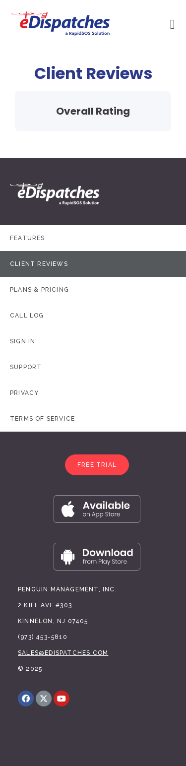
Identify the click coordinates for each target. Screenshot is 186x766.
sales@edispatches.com (63, 652)
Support (26, 367)
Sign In (22, 341)
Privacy (24, 392)
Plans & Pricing (39, 289)
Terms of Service (42, 418)
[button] (97, 464)
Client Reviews (39, 263)
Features (27, 238)
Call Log (27, 315)
